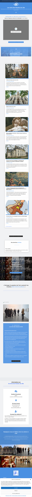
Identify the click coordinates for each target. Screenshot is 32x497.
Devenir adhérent (16, 274)
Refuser (16, 490)
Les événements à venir (16, 272)
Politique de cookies (9, 495)
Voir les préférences (16, 493)
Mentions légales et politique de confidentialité (19, 495)
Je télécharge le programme (16, 41)
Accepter (16, 487)
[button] (30, 479)
